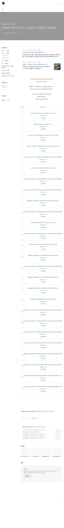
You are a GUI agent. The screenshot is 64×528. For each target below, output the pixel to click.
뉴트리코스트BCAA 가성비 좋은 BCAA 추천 (33, 459)
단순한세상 (4, 48)
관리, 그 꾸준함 (5, 53)
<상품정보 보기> (43, 115)
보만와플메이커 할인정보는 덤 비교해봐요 (32, 467)
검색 (57, 3)
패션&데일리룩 (5, 58)
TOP (60, 526)
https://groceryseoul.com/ (30, 62)
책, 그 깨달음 (5, 63)
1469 (25, 498)
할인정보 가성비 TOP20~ (29, 456)
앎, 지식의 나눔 (5, 70)
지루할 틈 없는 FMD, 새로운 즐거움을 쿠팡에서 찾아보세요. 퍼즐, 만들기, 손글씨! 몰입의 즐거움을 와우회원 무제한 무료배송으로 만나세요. (41, 55)
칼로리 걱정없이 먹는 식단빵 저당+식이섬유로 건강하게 (35, 64)
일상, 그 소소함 (5, 50)
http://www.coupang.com (29, 50)
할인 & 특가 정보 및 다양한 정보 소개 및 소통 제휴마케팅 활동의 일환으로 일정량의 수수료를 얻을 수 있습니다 (39, 500)
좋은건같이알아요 (6, 73)
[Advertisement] (41, 417)
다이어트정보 (5, 55)
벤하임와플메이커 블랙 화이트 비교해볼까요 (33, 465)
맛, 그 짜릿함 (5, 60)
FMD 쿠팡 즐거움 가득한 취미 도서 (33, 52)
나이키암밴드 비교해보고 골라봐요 (30, 461)
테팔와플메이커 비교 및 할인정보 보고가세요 (33, 463)
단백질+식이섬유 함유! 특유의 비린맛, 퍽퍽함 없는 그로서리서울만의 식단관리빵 (36, 67)
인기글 (8, 100)
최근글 (3, 100)
